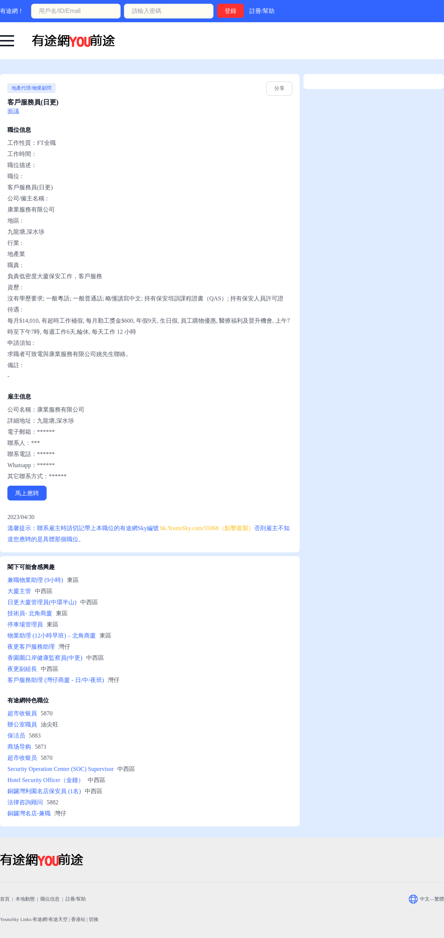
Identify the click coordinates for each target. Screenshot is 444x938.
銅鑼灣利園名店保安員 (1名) (44, 791)
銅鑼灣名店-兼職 (29, 813)
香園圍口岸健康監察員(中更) (45, 658)
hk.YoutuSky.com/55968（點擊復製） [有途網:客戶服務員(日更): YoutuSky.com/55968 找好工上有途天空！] (207, 528)
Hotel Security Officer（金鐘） (45, 780)
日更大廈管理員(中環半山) (42, 602)
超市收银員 (22, 713)
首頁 (5, 899)
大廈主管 (19, 591)
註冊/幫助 (262, 11)
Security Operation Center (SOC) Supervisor (60, 769)
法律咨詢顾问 (25, 802)
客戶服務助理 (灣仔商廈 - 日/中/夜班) (55, 680)
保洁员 (16, 735)
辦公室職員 (22, 724)
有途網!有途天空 (50, 919)
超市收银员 (22, 758)
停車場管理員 (25, 624)
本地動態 (25, 899)
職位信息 (50, 899)
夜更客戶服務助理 (31, 646)
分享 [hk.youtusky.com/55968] (279, 88)
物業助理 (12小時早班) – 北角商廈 (51, 635)
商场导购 (19, 747)
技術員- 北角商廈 (29, 613)
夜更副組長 (22, 669)
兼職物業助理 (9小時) (35, 580)
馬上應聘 (27, 493)
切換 (93, 919)
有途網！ (12, 11)
